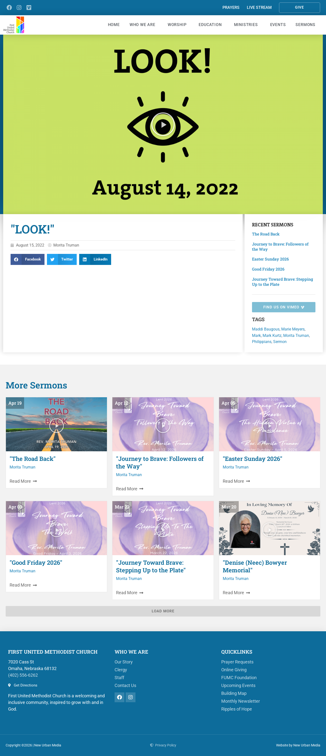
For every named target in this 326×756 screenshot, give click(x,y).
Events (278, 24)
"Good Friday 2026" (36, 562)
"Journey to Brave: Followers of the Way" (160, 462)
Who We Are (144, 24)
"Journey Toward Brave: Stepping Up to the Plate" (151, 566)
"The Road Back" (33, 459)
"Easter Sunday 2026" (252, 459)
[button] (163, 124)
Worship (178, 24)
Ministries (247, 24)
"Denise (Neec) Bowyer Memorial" (255, 566)
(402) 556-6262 (23, 675)
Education (211, 24)
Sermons (307, 24)
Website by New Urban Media (298, 745)
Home (114, 24)
